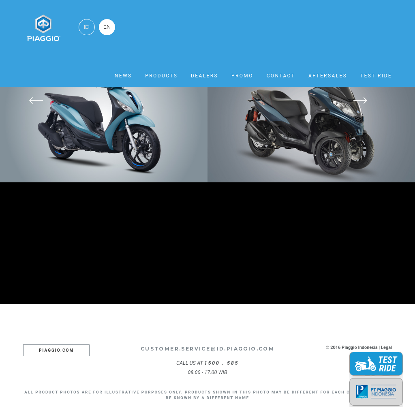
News (123, 76)
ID (87, 27)
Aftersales (327, 76)
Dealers (204, 76)
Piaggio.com (56, 350)
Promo (242, 76)
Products (161, 76)
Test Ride (376, 76)
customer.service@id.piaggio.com (207, 349)
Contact (281, 76)
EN (107, 27)
